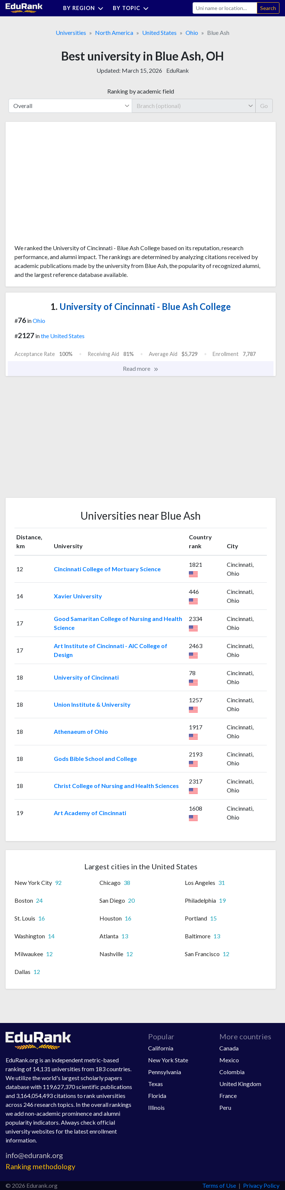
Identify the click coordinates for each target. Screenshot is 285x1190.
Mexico (229, 1059)
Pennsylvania (164, 1071)
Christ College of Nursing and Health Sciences (116, 785)
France (228, 1095)
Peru (225, 1107)
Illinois (156, 1107)
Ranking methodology (40, 1166)
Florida (157, 1095)
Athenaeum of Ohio (81, 731)
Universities (71, 32)
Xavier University (78, 595)
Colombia (232, 1071)
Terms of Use (219, 1185)
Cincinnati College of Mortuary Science (107, 568)
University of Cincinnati (86, 677)
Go (264, 105)
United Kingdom (240, 1083)
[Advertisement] (70, 186)
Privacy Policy (261, 1185)
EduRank (177, 70)
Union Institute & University (92, 704)
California (160, 1048)
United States (159, 32)
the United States (63, 335)
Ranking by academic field (140, 91)
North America (114, 32)
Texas (155, 1083)
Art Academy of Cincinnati (90, 812)
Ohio (192, 32)
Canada (229, 1048)
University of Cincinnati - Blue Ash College (140, 306)
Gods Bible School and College (95, 758)
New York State (168, 1059)
